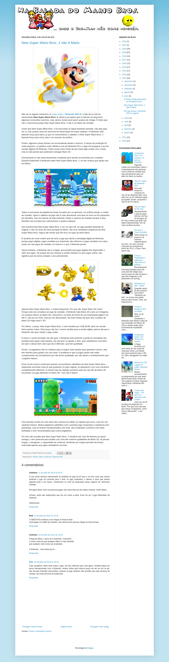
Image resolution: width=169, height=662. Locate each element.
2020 (124, 49)
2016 (124, 63)
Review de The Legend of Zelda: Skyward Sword (140, 365)
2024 (124, 41)
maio (126, 122)
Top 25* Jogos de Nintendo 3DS (140, 183)
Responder (33, 507)
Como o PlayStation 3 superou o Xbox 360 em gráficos (140, 260)
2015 (124, 67)
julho (126, 96)
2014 (124, 71)
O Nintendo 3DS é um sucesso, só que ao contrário (139, 158)
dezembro (128, 81)
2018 (124, 56)
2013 (124, 74)
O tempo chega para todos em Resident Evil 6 (135, 100)
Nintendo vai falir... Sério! (139, 285)
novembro (128, 85)
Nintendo (47, 457)
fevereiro (128, 129)
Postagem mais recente (32, 627)
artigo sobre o (67, 114)
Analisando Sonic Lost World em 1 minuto (139, 338)
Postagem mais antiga (99, 627)
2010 (124, 141)
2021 (124, 45)
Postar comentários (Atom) (40, 631)
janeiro (127, 133)
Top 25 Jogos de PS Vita (140, 208)
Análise (35, 457)
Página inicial (66, 627)
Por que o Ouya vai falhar (140, 231)
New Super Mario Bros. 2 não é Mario (50, 43)
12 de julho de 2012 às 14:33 (46, 516)
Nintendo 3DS (57, 457)
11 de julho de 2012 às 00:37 (50, 473)
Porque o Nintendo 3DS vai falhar (140, 309)
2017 (124, 60)
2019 (124, 52)
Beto (31, 562)
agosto (127, 92)
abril (126, 125)
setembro (128, 89)
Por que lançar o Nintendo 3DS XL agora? (135, 112)
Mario (41, 457)
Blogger (90, 648)
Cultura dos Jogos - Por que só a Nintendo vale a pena (140, 395)
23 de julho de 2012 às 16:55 (50, 535)
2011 (124, 137)
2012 (124, 78)
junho (127, 118)
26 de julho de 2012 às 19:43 (46, 562)
